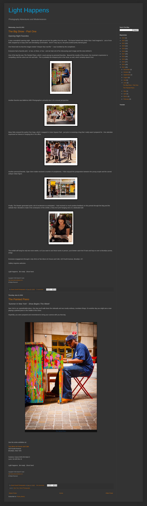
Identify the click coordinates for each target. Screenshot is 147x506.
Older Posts (109, 493)
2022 (123, 40)
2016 (123, 56)
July (124, 80)
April (125, 94)
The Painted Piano (18, 299)
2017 (123, 54)
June (125, 83)
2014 (123, 62)
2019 (123, 48)
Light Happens (28, 10)
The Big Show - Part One (22, 31)
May (124, 91)
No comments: (40, 485)
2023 (123, 38)
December (126, 69)
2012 (123, 67)
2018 (123, 51)
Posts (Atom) (21, 496)
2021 (123, 43)
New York (16, 488)
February (126, 99)
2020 (123, 46)
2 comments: (40, 289)
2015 (123, 59)
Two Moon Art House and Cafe (18, 446)
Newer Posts (13, 493)
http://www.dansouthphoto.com (15, 280)
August (125, 77)
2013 (123, 64)
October (126, 72)
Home (61, 493)
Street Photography (24, 488)
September (127, 75)
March (125, 96)
